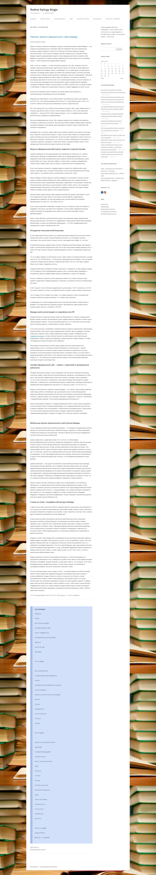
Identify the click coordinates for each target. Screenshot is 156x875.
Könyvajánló (97, 19)
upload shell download (107, 178)
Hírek (71, 19)
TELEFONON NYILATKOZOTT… (114, 168)
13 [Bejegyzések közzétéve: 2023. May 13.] (119, 68)
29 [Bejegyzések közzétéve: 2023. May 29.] (101, 76)
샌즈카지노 (104, 171)
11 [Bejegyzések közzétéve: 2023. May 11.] (112, 68)
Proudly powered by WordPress (48, 866)
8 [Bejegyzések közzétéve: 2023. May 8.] (101, 68)
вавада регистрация (37, 336)
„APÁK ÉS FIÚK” (119, 178)
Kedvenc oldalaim (83, 19)
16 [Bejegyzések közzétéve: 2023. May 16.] (105, 71)
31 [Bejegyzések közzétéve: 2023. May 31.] (108, 76)
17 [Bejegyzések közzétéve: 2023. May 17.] (108, 71)
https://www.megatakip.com (109, 173)
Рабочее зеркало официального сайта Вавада (53, 36)
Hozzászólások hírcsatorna (109, 211)
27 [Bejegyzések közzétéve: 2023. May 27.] (119, 73)
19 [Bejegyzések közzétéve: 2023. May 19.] (116, 71)
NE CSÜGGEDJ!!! (40, 609)
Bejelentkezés (105, 207)
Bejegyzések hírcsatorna (108, 209)
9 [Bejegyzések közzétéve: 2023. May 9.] (104, 68)
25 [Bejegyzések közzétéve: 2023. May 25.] (112, 73)
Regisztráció (104, 204)
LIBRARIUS (114, 180)
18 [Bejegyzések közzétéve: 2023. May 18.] (112, 71)
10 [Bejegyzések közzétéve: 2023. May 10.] (108, 68)
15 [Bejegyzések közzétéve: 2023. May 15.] (101, 71)
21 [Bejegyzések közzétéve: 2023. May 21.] (123, 71)
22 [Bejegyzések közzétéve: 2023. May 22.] (101, 73)
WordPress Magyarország (108, 214)
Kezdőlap (33, 19)
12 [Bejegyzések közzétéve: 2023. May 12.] (116, 68)
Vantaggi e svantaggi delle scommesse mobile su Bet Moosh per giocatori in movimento (112, 154)
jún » (122, 78)
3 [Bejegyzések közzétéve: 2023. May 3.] (108, 66)
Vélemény (77, 595)
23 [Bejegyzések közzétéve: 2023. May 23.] (105, 73)
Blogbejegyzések (59, 19)
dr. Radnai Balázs (40, 595)
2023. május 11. (34, 847)
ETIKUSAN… (111, 171)
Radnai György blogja (44, 9)
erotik (102, 168)
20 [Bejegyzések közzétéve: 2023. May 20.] (119, 71)
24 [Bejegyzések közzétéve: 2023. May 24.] (108, 73)
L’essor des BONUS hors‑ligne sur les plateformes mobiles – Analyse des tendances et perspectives (111, 147)
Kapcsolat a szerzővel (113, 19)
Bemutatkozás (45, 19)
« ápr (102, 78)
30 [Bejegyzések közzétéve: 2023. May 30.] (105, 76)
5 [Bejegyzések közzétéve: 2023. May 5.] (115, 66)
